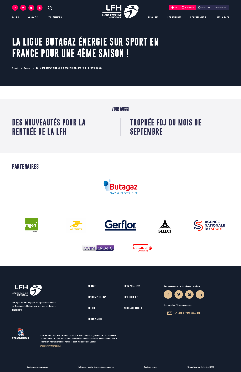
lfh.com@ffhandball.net (183, 313)
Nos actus (33, 17)
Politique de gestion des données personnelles (96, 367)
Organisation (95, 319)
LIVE (174, 7)
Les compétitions (97, 297)
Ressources (223, 17)
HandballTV (188, 7)
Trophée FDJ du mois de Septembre (165, 127)
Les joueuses (174, 17)
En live (92, 286)
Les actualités (132, 286)
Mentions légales (150, 367)
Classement (220, 7)
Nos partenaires (133, 308)
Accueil (15, 68)
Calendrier (204, 7)
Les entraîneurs (199, 17)
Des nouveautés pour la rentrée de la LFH (49, 127)
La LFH (15, 17)
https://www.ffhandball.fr (50, 346)
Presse (27, 68)
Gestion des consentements (37, 367)
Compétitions (55, 17)
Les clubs (153, 17)
